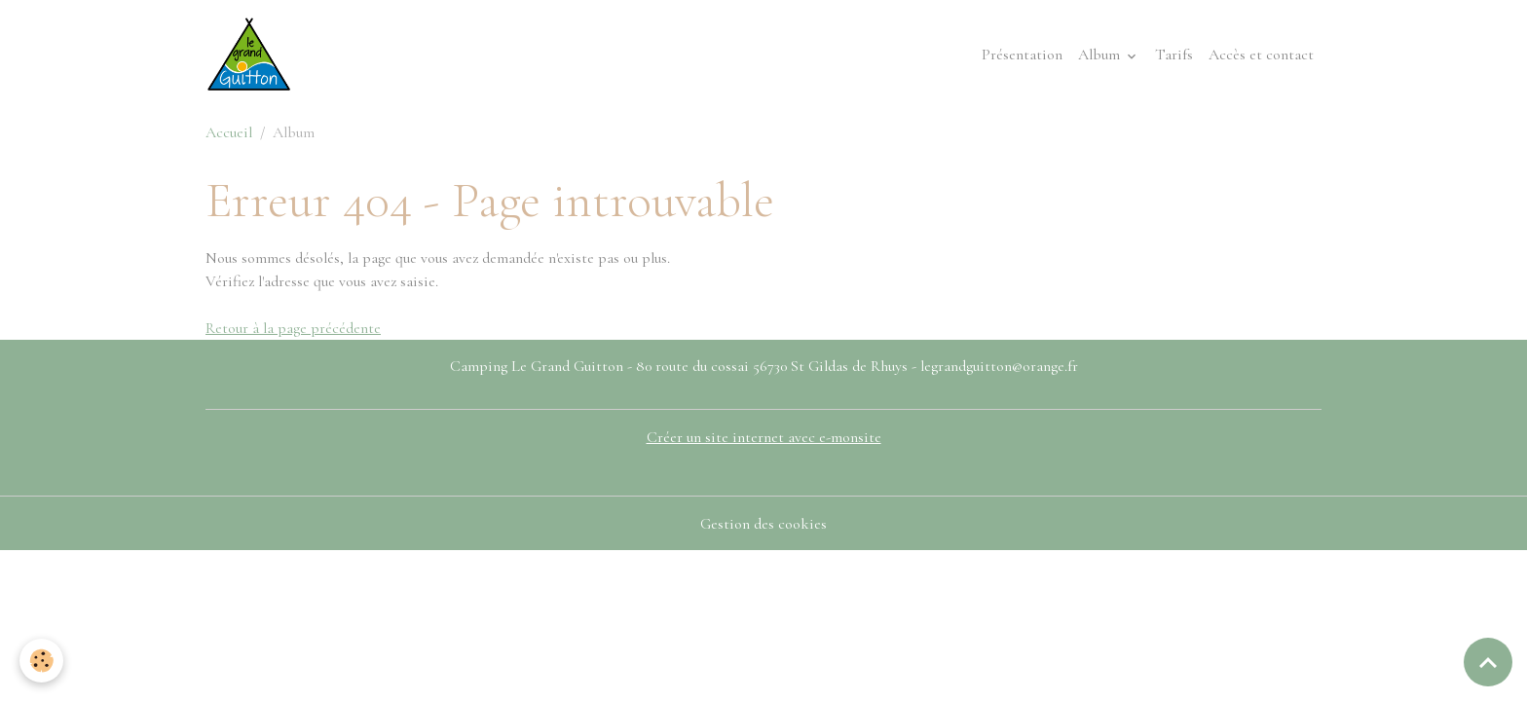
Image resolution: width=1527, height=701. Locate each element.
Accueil (228, 132)
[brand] (253, 54)
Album (1101, 54)
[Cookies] (41, 661)
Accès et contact (1261, 54)
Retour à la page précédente (293, 328)
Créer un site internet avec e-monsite (764, 437)
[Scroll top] (1488, 662)
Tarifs (1174, 54)
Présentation (1022, 54)
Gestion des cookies (763, 524)
